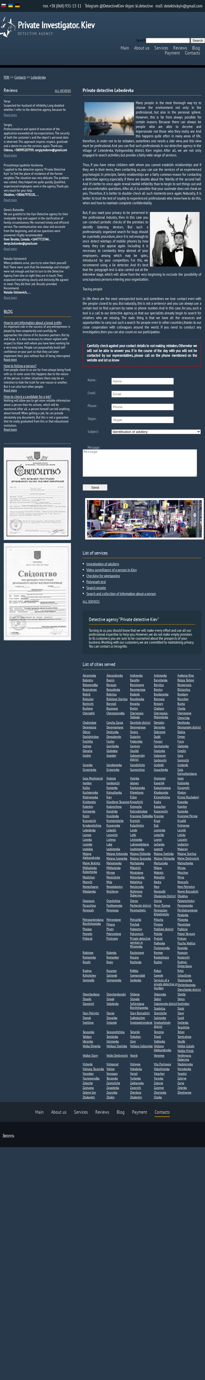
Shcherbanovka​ (186, 990)
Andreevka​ (136, 680)
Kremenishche (115, 826)
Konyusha (136, 812)
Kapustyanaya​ (162, 793)
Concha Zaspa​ (114, 727)
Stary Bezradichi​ (140, 1018)
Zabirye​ (181, 1083)
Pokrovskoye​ (113, 939)
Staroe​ (110, 1018)
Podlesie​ (182, 934)
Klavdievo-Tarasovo (118, 807)
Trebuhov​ (135, 1042)
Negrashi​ (182, 887)
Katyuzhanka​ (114, 797)
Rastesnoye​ (137, 958)
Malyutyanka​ (114, 868)
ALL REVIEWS (63, 90)
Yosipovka (112, 1083)
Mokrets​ (159, 877)
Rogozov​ (182, 958)
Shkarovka (160, 999)
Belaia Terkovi (185, 685)
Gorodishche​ (137, 770)
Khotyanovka (90, 802)
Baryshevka (161, 685)
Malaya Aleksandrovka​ (91, 861)
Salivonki (111, 980)
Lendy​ (133, 835)
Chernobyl (89, 718)
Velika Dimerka (92, 1051)
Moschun (182, 877)
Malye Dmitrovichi (188, 863)
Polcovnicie (136, 939)
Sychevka (182, 1027)
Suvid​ (180, 1023)
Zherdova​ (135, 1097)
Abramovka (89, 680)
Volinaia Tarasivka (93, 1074)
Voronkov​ (88, 1079)
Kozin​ (86, 821)
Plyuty (110, 934)
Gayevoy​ (135, 751)
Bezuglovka (113, 694)
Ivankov (87, 788)
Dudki (157, 742)
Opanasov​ (89, 906)
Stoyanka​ (111, 1023)
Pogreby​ (87, 939)
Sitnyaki (134, 1004)
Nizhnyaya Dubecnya (136, 898)
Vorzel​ (133, 1079)
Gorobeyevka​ (114, 770)
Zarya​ (180, 1088)
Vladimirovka (185, 1069)
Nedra (157, 887)
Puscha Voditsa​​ (186, 948)
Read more (10, 115)
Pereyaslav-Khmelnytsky (161, 917)
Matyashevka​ (185, 868)
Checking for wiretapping (103, 580)
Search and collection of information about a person (121, 598)
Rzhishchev (89, 980)
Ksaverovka (113, 830)
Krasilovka (112, 821)
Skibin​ (157, 1004)
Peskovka (182, 920)
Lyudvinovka (137, 854)
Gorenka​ (88, 770)
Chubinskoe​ (89, 727)
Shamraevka (184, 985)
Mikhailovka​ (113, 873)
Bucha (181, 709)
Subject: (93, 431)
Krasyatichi (89, 826)
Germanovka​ (161, 751)
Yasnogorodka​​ (91, 1083)
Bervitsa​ (159, 690)
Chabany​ (159, 713)
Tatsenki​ (135, 1037)
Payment (172, 52)
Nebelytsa (136, 887)
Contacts (192, 52)
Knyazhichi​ (136, 807)
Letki (133, 840)
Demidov (159, 727)
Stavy (180, 1018)
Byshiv (134, 713)
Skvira (181, 1004)
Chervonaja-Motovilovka (161, 720)
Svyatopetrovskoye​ (141, 1027)
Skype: (92, 418)
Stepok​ (87, 1023)
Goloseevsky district (137, 762)
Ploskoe (87, 934)
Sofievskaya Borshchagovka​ (139, 1011)
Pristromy (112, 943)
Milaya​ (158, 873)
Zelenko (182, 1093)
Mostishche (113, 882)
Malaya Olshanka (140, 859)
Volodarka (136, 1074)
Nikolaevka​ (89, 896)
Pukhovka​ (159, 948)
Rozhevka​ (135, 967)
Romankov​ (112, 962)
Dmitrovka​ (112, 737)
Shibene (135, 999)
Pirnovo (158, 929)
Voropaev (112, 1079)
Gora (180, 760)
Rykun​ (157, 976)
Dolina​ (181, 737)
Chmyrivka (183, 723)
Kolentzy (88, 812)
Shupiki (87, 1004)
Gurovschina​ (137, 775)
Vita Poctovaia (162, 1069)
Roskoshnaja (161, 962)
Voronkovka (184, 1074)
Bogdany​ (182, 699)
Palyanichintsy (186, 906)
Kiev (109, 802)
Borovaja (159, 704)
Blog (196, 47)
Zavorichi (135, 1093)
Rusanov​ (111, 976)
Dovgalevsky (113, 742)
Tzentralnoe (184, 1042)
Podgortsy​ (136, 934)
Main (125, 47)
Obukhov (182, 901)
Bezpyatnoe (90, 694)
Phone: (92, 406)
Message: (94, 447)
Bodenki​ (135, 699)
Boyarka (135, 709)
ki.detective (144, 6)
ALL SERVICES (91, 606)
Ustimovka (112, 1046)
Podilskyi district (163, 934)
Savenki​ (158, 980)
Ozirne (158, 906)
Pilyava (110, 929)
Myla (109, 887)
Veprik (133, 1060)
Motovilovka (137, 882)
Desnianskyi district (189, 732)
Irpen (180, 783)
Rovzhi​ (87, 967)
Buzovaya (112, 713)
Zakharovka (137, 1088)
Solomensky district (165, 1009)
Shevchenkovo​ (91, 999)
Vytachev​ (159, 1079)
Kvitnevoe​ (183, 830)
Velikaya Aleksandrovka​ (162, 1053)
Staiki (180, 1013)
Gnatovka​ (159, 756)
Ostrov (134, 906)
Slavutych (88, 1009)
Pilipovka (182, 925)
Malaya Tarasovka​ (140, 863)
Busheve (88, 713)
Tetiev (180, 1037)
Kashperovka (90, 797)
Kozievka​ (182, 816)
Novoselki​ (160, 896)
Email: (92, 393)
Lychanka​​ (159, 849)
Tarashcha (183, 1032)
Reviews (180, 47)
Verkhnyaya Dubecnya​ (184, 1062)
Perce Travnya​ (162, 910)
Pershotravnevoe (187, 915)
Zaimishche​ (113, 1088)
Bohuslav (88, 704)
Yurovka (158, 1083)
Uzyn (133, 1046)
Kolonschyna (114, 812)
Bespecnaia (184, 690)
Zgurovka (111, 1097)
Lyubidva (88, 854)
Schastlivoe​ (184, 980)
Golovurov (160, 760)
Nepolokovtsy (114, 892)
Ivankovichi (113, 788)
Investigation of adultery (102, 569)
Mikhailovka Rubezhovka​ (90, 875)
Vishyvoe (135, 1069)
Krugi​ (157, 826)
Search (140, 40)
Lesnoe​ (87, 840)
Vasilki (181, 1046)
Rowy (109, 967)
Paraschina (89, 910)
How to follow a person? (20, 365)
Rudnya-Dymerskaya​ (184, 969)
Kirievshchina (162, 802)
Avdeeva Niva (185, 680)
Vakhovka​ (159, 1046)
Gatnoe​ (87, 751)
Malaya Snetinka (164, 859)
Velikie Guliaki (185, 1051)
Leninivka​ (159, 835)
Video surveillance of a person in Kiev (111, 574)
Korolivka (112, 816)
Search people (96, 592)
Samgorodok (137, 980)
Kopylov (182, 812)
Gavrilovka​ (112, 751)
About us (141, 47)
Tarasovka (88, 1037)
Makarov (182, 854)
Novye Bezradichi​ (187, 896)
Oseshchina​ (113, 906)
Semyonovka (113, 985)
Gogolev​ (111, 760)
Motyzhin (159, 882)
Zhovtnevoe (184, 1097)
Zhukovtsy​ (136, 1102)
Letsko (181, 840)
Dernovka (159, 732)
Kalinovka (183, 788)
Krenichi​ (135, 826)
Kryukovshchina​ (92, 830)
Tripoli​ (157, 1042)
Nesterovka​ (137, 892)
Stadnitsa (159, 1013)
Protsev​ (181, 943)
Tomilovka (112, 1042)
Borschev (182, 704)
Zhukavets (89, 1102)
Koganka (182, 807)
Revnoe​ (158, 958)
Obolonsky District (165, 901)
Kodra (157, 807)
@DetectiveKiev (112, 6)
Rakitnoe (88, 958)
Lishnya (111, 844)
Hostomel (160, 783)
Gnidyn (87, 760)
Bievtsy (158, 694)
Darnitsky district (140, 727)
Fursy (180, 746)
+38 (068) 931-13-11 (65, 6)
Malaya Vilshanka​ (164, 863)
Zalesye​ (158, 1088)
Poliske (158, 939)
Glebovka (182, 751)
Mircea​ (181, 873)
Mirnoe (110, 877)
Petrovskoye (113, 925)
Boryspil (111, 709)
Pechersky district (140, 910)
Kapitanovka (137, 793)
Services (161, 47)
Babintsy (88, 685)
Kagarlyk (159, 788)
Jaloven (134, 788)
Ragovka (182, 953)
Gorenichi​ (183, 765)
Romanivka (89, 962)
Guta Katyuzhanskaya (187, 777)
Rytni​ (180, 976)
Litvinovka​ (136, 844)
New (156, 892)
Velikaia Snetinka (116, 1051)
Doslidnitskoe (91, 742)
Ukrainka (88, 1046)
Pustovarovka (162, 953)
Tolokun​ (87, 1042)
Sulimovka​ (160, 1023)
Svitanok (111, 1027)
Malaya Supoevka (116, 863)
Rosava (134, 962)
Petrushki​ (135, 925)
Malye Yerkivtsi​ (91, 868)
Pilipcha (158, 925)
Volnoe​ (110, 1074)
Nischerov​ (112, 896)
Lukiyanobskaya (139, 849)
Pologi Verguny (186, 939)
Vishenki (88, 1069)
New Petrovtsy (186, 892)
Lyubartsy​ (183, 849)
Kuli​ (156, 830)
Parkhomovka (114, 910)
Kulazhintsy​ (137, 830)
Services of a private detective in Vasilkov (165, 989)
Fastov (110, 746)
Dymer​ (181, 742)
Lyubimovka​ (113, 854)
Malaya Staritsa (186, 859)
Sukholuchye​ (137, 1023)
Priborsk (87, 943)
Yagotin (182, 1079)
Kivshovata (89, 807)
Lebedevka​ (89, 835)
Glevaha (87, 756)
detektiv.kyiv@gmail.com (183, 6)
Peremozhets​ (138, 915)
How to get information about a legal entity (33, 322)
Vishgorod (112, 1069)
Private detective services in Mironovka (140, 947)
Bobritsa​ (111, 699)
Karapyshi (183, 793)
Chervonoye (184, 718)
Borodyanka (137, 704)
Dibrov (86, 737)
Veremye (159, 1060)
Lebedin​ (111, 835)
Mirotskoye (136, 877)
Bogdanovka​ (161, 699)
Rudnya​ (87, 976)
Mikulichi (135, 873)
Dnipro (134, 737)
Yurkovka (135, 1083)
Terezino (159, 1037)
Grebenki (182, 770)
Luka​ (109, 849)
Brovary (158, 709)
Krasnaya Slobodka (141, 821)
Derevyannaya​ (114, 732)
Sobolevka (112, 1009)
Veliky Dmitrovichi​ (117, 1060)
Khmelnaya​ (136, 797)
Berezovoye (137, 690)
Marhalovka (137, 868)
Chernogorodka (115, 718)
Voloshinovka (162, 1074)
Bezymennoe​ (137, 694)
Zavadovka (112, 1093)
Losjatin (182, 844)
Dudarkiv (135, 742)
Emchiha (88, 746)
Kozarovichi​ (161, 816)
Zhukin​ (110, 1102)
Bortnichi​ (88, 709)
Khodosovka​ (161, 797)
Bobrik (86, 699)
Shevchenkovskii (116, 999)
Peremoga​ (112, 915)
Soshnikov (183, 1009)
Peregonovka (185, 910)
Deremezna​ (89, 732)
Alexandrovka (114, 680)
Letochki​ (159, 840)
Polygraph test (96, 586)
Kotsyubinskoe (138, 816)
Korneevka (89, 816)
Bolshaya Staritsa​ (117, 704)
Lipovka (87, 844)
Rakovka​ (111, 958)
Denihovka (183, 727)
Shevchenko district (189, 994)
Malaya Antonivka (117, 859)
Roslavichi (183, 962)
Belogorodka (90, 690)
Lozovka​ (87, 849)
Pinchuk (134, 929)
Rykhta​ (134, 976)
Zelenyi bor (89, 1097)
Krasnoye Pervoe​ (187, 821)
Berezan (111, 690)
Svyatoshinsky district (162, 1029)
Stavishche (160, 1018)
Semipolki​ (88, 985)
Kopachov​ (160, 812)
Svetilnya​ (88, 1027)
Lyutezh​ (158, 854)
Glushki (134, 756)
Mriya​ (180, 882)
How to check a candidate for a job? (27, 396)
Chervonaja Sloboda (136, 720)
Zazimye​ (159, 1093)
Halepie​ (111, 783)
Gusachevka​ (161, 775)
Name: (92, 380)
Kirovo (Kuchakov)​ (188, 802)
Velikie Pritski (185, 1056)
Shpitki (181, 999)
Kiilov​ (133, 802)
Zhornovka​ (160, 1097)
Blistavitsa (183, 694)
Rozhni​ (158, 967)
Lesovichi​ (112, 840)
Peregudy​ (88, 915)
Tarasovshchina (115, 1037)
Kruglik (181, 826)
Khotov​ (181, 797)
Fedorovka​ (136, 746)
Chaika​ (181, 713)
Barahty (134, 685)
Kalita (86, 793)
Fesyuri (158, 746)
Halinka (134, 783)
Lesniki (181, 835)
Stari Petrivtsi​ (91, 1018)
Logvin (158, 844)
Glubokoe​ (112, 756)
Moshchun (89, 882)
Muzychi (87, 887)
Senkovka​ (135, 985)
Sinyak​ (110, 1004)
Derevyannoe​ (138, 732)
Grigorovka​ (112, 775)
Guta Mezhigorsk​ (93, 783)
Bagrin (110, 685)
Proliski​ (158, 943)
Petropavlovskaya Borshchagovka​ (93, 927)
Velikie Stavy (90, 1060)
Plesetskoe (183, 929)
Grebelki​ (159, 770)
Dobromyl (159, 737)
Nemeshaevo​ (90, 892)
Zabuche (88, 1088)
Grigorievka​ (89, 775)
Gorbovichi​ (160, 765)
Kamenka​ (112, 793)
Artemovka (160, 680)
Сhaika (158, 1102)
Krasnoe (159, 821)
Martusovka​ (161, 868)
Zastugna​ (88, 1093)
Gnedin (181, 756)
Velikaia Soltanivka (141, 1051)
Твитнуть (8, 1140)
